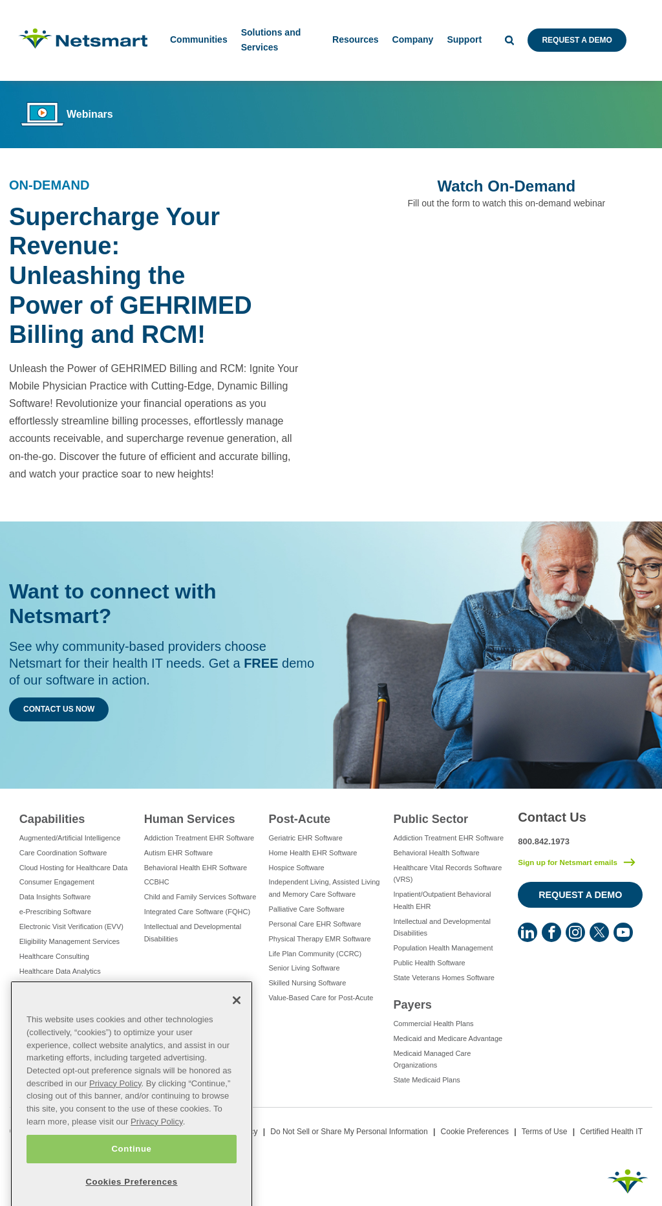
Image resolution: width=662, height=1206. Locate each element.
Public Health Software (429, 963)
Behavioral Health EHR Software (196, 868)
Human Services (189, 819)
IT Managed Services (53, 1015)
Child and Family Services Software (200, 897)
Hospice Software (297, 868)
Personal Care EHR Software (315, 924)
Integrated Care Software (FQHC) (197, 911)
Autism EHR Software (178, 853)
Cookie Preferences (475, 1131)
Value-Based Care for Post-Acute (321, 998)
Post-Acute (300, 819)
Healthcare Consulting (54, 956)
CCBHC (156, 882)
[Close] (236, 1036)
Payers (412, 1004)
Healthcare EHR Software (60, 986)
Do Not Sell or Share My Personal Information (348, 1131)
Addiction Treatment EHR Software (199, 838)
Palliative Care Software (307, 909)
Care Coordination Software (63, 853)
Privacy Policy (115, 1119)
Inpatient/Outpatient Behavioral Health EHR (442, 900)
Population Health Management (443, 948)
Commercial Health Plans (433, 1023)
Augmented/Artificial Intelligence (70, 838)
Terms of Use (545, 1131)
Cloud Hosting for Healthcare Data (73, 868)
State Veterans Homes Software (444, 977)
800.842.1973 (544, 841)
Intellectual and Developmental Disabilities (192, 933)
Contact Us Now (58, 709)
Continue (131, 1184)
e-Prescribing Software (55, 911)
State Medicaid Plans (426, 1080)
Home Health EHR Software (313, 853)
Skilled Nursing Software (308, 983)
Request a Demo (577, 40)
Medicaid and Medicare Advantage (447, 1038)
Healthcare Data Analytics (60, 971)
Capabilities (52, 819)
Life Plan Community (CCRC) (315, 954)
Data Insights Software (55, 897)
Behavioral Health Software (436, 853)
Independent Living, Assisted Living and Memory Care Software (324, 888)
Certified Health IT (611, 1131)
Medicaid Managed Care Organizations (432, 1059)
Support (464, 39)
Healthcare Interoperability (60, 1000)
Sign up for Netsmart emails (567, 862)
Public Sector (430, 819)
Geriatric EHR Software (306, 838)
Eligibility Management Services (69, 941)
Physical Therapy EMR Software (320, 939)
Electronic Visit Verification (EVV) (71, 926)
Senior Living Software (304, 968)
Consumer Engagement (56, 882)
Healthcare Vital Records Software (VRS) (447, 874)
